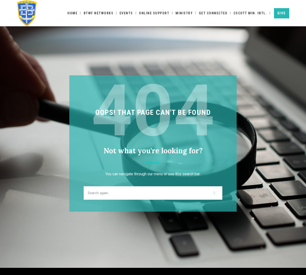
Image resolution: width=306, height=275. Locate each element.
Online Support (156, 13)
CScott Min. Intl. (252, 13)
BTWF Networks (100, 13)
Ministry (186, 13)
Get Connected (215, 13)
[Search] (214, 200)
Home (74, 13)
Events (128, 13)
